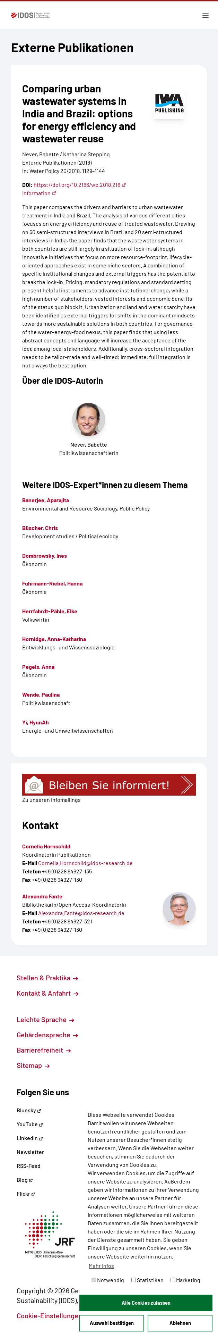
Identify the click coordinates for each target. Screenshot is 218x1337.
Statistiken (147, 1280)
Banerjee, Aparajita (45, 500)
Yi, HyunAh (35, 722)
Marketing (185, 1280)
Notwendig (107, 1280)
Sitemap (33, 1065)
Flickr (26, 1193)
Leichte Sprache (45, 1019)
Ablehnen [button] (180, 1323)
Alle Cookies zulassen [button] (146, 1303)
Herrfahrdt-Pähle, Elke (49, 611)
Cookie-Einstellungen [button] (53, 1315)
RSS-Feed (29, 1165)
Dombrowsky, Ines (44, 555)
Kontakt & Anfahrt (47, 993)
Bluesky (29, 1110)
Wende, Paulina (41, 694)
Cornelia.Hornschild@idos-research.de (85, 863)
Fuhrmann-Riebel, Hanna (52, 583)
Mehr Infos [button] (101, 1265)
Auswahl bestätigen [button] (112, 1323)
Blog (25, 1179)
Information (39, 193)
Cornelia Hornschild (46, 846)
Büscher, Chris (40, 527)
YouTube (30, 1124)
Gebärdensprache (47, 1034)
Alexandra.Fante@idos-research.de (81, 913)
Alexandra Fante (42, 896)
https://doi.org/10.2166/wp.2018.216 (80, 184)
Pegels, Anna (38, 666)
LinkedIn (30, 1138)
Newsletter (30, 1151)
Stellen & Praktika (47, 977)
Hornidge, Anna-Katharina (54, 639)
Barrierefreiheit (44, 1050)
